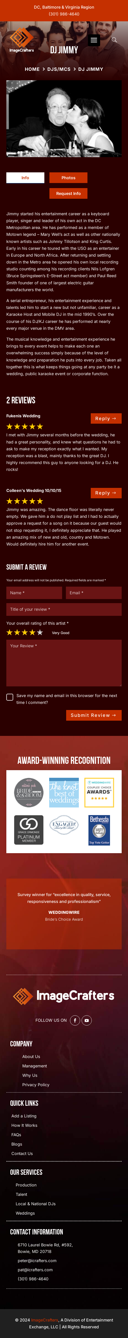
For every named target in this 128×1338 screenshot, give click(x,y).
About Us (31, 1057)
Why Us (29, 1075)
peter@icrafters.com (37, 1260)
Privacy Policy (35, 1085)
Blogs (16, 1144)
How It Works (24, 1126)
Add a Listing (23, 1116)
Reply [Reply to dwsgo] (102, 418)
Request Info (68, 193)
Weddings (25, 1213)
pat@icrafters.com (35, 1269)
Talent (21, 1195)
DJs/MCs (59, 69)
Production (26, 1185)
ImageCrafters (44, 1320)
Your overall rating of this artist (37, 623)
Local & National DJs (36, 1204)
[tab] (25, 177)
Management (34, 1066)
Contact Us (22, 1154)
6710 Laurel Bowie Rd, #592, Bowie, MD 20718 (45, 1248)
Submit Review (90, 715)
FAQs (16, 1135)
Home (32, 69)
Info (25, 177)
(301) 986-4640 (64, 13)
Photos (69, 177)
